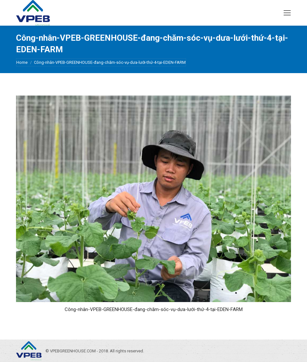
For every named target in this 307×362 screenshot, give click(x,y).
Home (22, 62)
